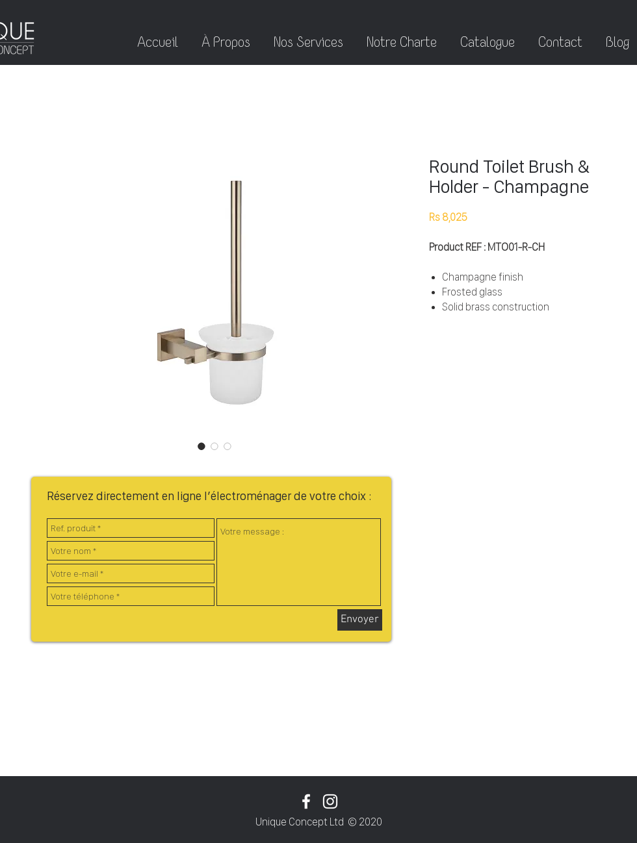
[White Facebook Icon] (306, 801)
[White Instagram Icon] (330, 801)
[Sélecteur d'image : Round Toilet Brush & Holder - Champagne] (201, 446)
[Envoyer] (359, 620)
